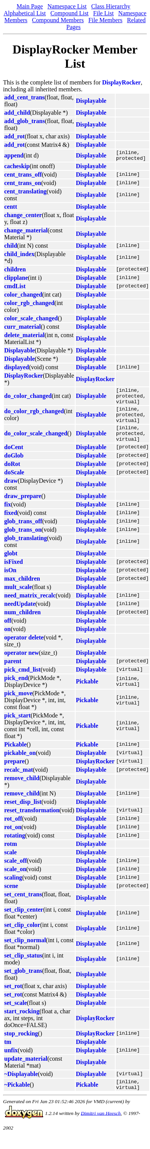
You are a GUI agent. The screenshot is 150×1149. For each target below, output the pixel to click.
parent (12, 673)
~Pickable (17, 1098)
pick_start (17, 728)
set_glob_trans (23, 983)
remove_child (21, 790)
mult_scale (18, 599)
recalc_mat (18, 782)
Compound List (69, 13)
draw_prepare (22, 508)
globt (11, 566)
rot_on (12, 839)
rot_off (13, 831)
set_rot (13, 998)
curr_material (22, 329)
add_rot (14, 136)
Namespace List (67, 6)
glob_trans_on (23, 542)
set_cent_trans (23, 907)
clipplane (16, 280)
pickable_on (20, 765)
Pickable (87, 694)
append (14, 156)
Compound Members (58, 20)
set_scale (15, 1015)
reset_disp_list (22, 814)
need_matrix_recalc (30, 608)
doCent (13, 459)
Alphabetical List (24, 13)
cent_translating (25, 193)
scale (10, 865)
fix (7, 517)
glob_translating (25, 550)
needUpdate (19, 616)
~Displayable (21, 1086)
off (7, 633)
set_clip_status (23, 968)
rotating (14, 848)
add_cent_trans (24, 97)
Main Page (29, 6)
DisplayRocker (121, 82)
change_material (26, 232)
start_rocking (21, 1024)
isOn (10, 582)
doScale (14, 485)
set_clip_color (22, 937)
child (10, 248)
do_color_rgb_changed (34, 418)
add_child (17, 112)
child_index (19, 256)
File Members (105, 20)
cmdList (15, 288)
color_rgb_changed (29, 305)
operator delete (24, 650)
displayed (16, 369)
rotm (10, 856)
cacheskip (17, 168)
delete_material (24, 337)
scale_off (15, 873)
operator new (21, 665)
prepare (14, 774)
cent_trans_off (23, 177)
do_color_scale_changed (35, 444)
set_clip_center (23, 922)
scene (11, 898)
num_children (22, 625)
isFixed (13, 574)
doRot (12, 476)
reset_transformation (32, 823)
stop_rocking (21, 1046)
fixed (10, 525)
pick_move (18, 706)
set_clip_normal (25, 952)
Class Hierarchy (111, 6)
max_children (22, 591)
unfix (11, 1063)
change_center (23, 217)
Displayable (91, 100)
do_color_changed (28, 400)
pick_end (16, 690)
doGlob (14, 468)
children (15, 271)
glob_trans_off (23, 534)
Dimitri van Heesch (101, 1128)
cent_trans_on (22, 185)
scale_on (15, 881)
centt (10, 209)
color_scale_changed (31, 320)
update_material (25, 1071)
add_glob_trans (24, 121)
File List (103, 13)
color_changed (23, 297)
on (7, 641)
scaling (13, 890)
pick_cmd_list (22, 682)
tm (7, 1054)
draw (11, 493)
